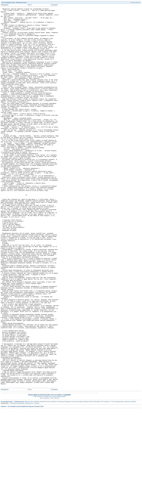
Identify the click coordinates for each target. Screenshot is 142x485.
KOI (134, 2)
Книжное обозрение (130, 477)
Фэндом (53, 477)
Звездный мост (29, 479)
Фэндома (37, 482)
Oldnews (37, 477)
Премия (21, 479)
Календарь (67, 477)
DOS (137, 2)
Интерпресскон (14, 479)
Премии (27, 477)
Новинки (3, 482)
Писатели (48, 477)
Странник (36, 479)
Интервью (97, 477)
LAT (139, 2)
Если (113, 477)
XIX (102, 477)
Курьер (42, 477)
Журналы (107, 477)
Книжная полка (21, 2)
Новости (32, 477)
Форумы (86, 477)
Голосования (60, 477)
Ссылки (73, 477)
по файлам (24, 482)
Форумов (31, 482)
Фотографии (79, 477)
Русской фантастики (14, 482)
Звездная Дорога (119, 477)
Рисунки (91, 477)
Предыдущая (4, 5)
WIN (132, 2)
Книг (42, 482)
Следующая (54, 5)
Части (30, 5)
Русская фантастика (8, 2)
